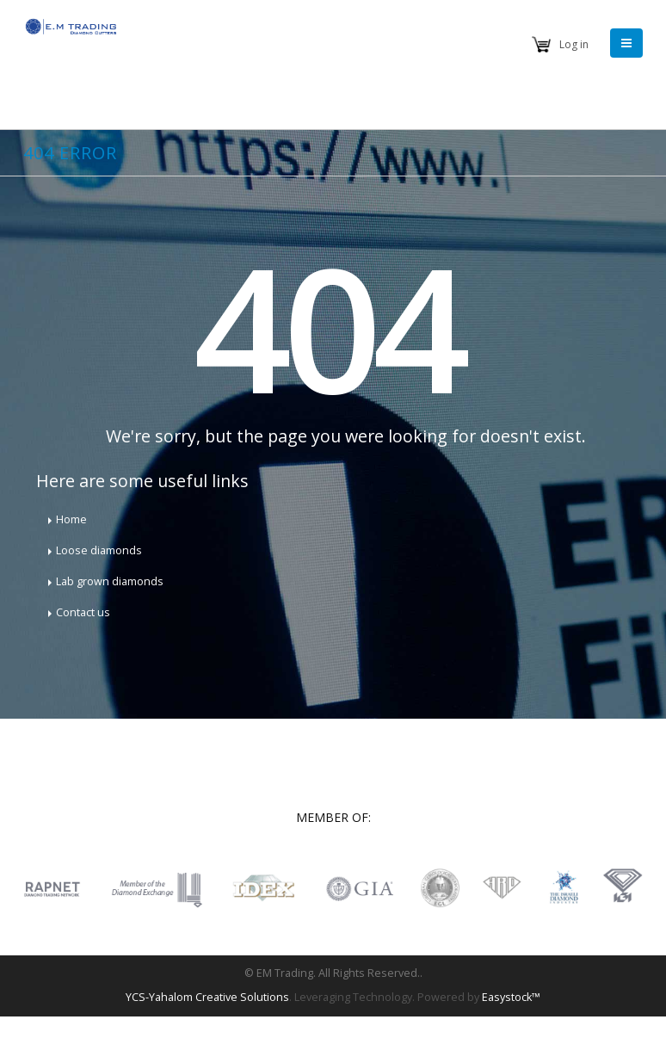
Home (71, 519)
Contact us (83, 612)
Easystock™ (511, 997)
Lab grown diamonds (109, 581)
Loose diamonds (99, 550)
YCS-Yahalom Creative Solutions (207, 997)
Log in (574, 44)
